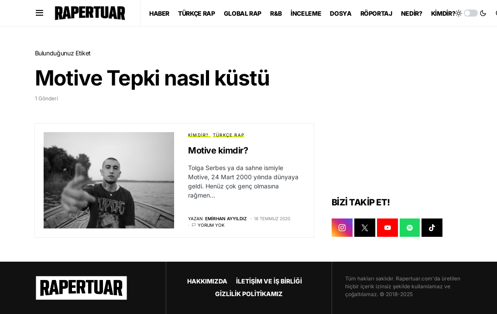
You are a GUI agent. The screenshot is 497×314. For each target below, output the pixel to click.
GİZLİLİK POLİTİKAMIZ (249, 293)
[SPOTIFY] (410, 227)
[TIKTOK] (432, 227)
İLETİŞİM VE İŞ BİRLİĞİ (269, 281)
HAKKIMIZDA (207, 281)
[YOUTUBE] (387, 227)
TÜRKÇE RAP (228, 135)
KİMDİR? (198, 135)
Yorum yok (211, 225)
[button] (39, 13)
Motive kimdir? (218, 150)
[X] (364, 227)
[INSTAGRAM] (342, 227)
